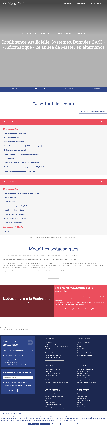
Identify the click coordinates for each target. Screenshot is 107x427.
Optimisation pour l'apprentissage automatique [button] (21, 162)
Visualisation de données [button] (13, 222)
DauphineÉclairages (10, 342)
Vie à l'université (50, 393)
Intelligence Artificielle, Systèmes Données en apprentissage (50, 33)
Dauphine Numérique (52, 352)
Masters (79, 345)
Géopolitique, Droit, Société (14, 355)
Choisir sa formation (83, 341)
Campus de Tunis (82, 377)
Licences (80, 343)
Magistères (80, 348)
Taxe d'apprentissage (84, 399)
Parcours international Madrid (87, 381)
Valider (10, 389)
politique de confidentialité (23, 384)
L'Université (49, 341)
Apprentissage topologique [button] (14, 141)
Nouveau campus (50, 343)
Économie (8, 357)
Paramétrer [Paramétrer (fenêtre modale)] (56, 424)
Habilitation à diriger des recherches (57, 381)
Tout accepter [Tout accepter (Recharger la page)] (33, 424)
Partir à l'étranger (83, 372)
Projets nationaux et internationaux (56, 379)
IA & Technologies (11, 361)
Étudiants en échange (84, 370)
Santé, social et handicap (53, 404)
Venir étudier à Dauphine (85, 368)
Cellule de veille (50, 402)
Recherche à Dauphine (52, 368)
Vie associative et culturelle (54, 395)
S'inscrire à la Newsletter (17, 372)
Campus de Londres (83, 375)
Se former (80, 406)
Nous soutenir (81, 397)
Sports (47, 399)
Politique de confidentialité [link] (70, 424)
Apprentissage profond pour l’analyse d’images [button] (21, 192)
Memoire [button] (7, 230)
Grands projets (82, 395)
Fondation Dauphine (51, 356)
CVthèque (48, 370)
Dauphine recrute (80, 3)
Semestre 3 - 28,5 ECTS (53, 122)
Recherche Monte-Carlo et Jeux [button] (15, 218)
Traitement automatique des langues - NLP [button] (20, 171)
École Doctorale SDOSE (53, 372)
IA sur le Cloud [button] (9, 201)
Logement (48, 397)
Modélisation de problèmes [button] (14, 209)
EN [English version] (89, 3)
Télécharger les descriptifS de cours (93, 111)
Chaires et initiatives (51, 375)
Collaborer (80, 404)
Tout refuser (45, 424)
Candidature (66, 3)
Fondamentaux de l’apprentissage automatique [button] (21, 154)
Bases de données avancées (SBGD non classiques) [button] (23, 145)
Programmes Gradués (84, 352)
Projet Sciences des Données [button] (14, 213)
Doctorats (80, 350)
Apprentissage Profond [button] (12, 137)
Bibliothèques (49, 406)
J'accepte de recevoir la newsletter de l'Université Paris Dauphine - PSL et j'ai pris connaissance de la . (17, 383)
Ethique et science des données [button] (15, 149)
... (22, 33)
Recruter (80, 402)
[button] (24, 166)
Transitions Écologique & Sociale (15, 363)
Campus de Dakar (83, 379)
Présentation (81, 393)
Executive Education (84, 354)
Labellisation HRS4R (51, 377)
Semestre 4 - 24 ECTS (53, 181)
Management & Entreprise (13, 359)
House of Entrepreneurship (53, 354)
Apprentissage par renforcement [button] (16, 133)
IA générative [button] (9, 158)
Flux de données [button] (10, 196)
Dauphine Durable (51, 350)
